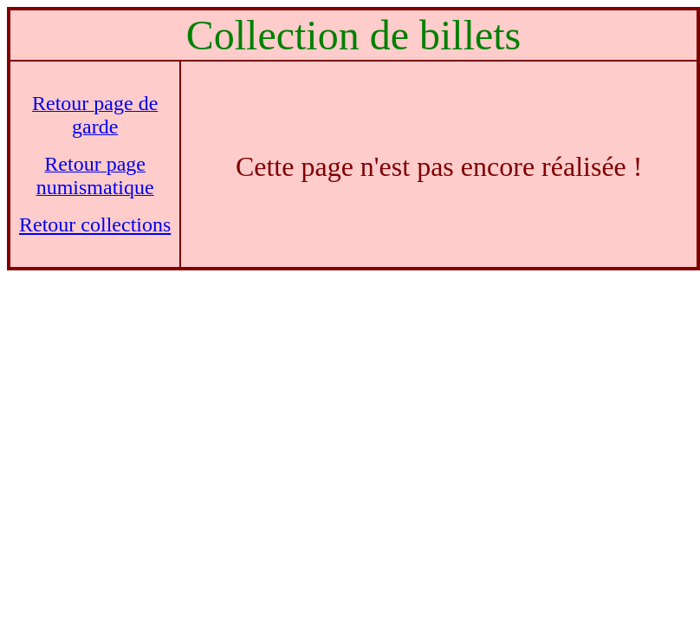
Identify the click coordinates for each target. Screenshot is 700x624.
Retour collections (95, 224)
